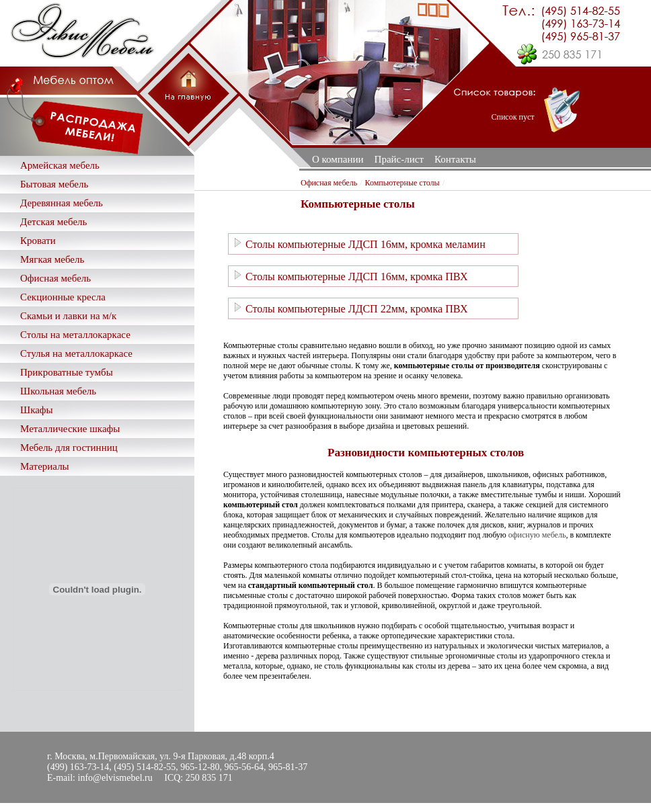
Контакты (455, 159)
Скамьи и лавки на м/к (68, 315)
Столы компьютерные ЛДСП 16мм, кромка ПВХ (350, 275)
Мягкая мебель (52, 259)
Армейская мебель (60, 165)
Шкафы (36, 410)
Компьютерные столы (402, 182)
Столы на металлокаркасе (75, 334)
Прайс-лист (399, 159)
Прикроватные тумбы (66, 372)
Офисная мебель (55, 278)
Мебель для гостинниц (69, 447)
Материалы (44, 466)
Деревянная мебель (61, 203)
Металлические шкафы (70, 428)
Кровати (38, 240)
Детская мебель (53, 221)
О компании (338, 159)
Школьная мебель (58, 391)
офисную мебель (537, 535)
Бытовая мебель (54, 184)
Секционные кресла (63, 297)
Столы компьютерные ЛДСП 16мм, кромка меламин (359, 243)
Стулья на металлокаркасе (76, 353)
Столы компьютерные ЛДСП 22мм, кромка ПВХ (350, 308)
